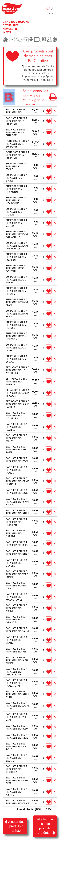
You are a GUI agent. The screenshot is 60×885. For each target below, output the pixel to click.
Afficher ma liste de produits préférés (46, 826)
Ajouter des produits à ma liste (14, 825)
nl (53, 13)
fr (49, 13)
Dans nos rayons (16, 22)
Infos (7, 32)
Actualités (10, 25)
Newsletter (11, 29)
